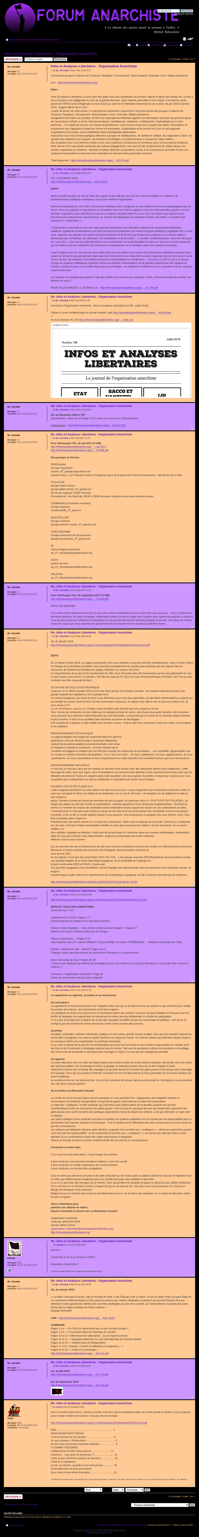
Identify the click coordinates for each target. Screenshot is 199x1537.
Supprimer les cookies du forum (131, 1525)
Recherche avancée (183, 14)
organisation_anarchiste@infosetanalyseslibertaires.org (82, 1228)
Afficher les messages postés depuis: (75, 1490)
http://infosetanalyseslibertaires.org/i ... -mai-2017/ (79, 446)
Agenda (143, 45)
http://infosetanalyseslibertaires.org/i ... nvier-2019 (87, 1318)
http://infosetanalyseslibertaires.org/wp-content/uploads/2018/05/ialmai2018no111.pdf (98, 899)
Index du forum (16, 39)
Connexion (188, 45)
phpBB (87, 1530)
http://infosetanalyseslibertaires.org (70, 1232)
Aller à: (126, 1505)
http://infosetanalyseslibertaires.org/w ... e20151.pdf (100, 160)
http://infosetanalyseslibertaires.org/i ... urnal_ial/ (106, 319)
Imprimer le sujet (184, 39)
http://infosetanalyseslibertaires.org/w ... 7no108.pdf (79, 450)
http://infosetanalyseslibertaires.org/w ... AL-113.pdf (79, 1374)
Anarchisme (32, 39)
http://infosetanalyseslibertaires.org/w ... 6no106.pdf (142, 312)
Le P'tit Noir (156, 45)
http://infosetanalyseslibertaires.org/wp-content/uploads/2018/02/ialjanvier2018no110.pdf (100, 645)
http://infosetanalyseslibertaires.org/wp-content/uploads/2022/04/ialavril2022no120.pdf (99, 1422)
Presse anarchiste (50, 39)
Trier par (113, 1490)
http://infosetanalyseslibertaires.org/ (78, 82)
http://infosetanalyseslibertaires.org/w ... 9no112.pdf (79, 1353)
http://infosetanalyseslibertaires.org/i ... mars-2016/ (79, 181)
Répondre (13, 59)
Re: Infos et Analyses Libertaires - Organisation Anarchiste (91, 169)
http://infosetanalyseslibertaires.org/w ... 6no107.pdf (96, 425)
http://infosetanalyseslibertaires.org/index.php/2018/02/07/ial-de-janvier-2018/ (94, 881)
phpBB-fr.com (106, 1533)
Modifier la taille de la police (190, 39)
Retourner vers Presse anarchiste (22, 1504)
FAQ (133, 45)
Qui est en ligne (13, 1513)
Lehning (59, 1245)
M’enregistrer (172, 45)
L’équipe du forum (105, 1525)
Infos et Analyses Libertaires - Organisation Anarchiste (50, 54)
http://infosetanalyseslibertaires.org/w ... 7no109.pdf (79, 598)
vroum (59, 1407)
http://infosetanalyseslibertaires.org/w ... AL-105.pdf (129, 287)
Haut (192, 163)
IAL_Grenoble (62, 70)
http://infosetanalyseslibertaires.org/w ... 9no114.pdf (79, 1385)
